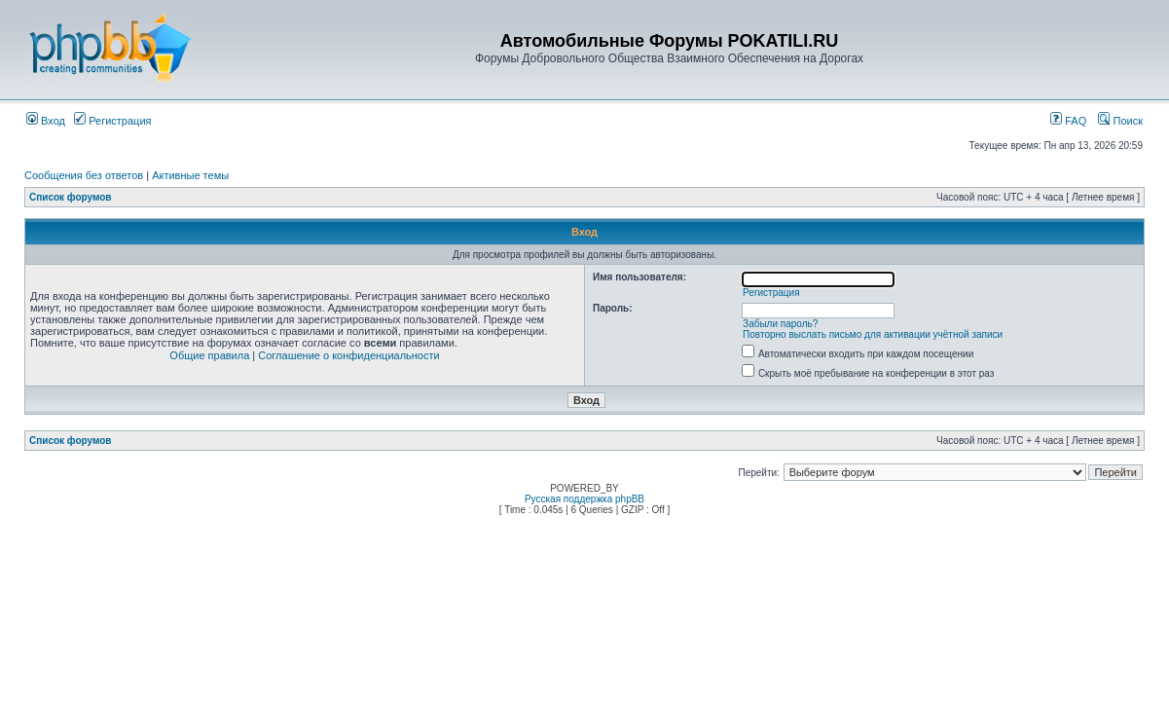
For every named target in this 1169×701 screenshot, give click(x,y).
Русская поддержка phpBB (584, 499)
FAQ (1068, 121)
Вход (45, 121)
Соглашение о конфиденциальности (348, 355)
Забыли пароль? (780, 323)
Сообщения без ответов (83, 175)
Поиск (1120, 121)
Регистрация (112, 121)
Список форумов (70, 197)
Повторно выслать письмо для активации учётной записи (873, 334)
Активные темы (190, 175)
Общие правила (209, 355)
